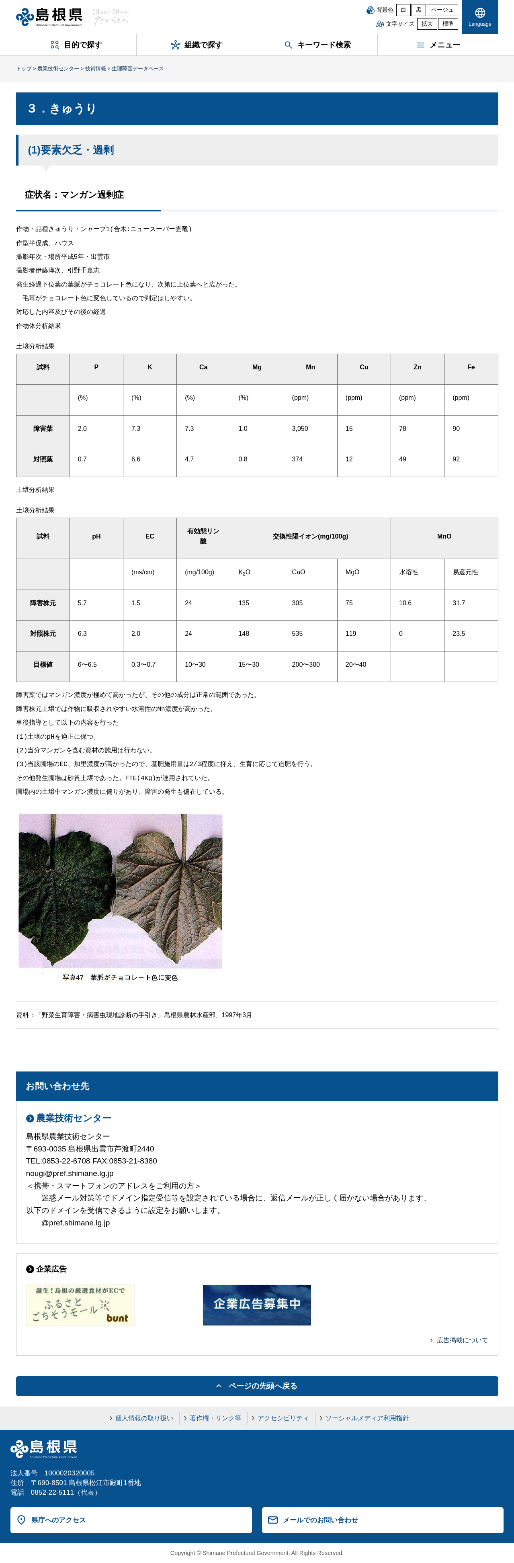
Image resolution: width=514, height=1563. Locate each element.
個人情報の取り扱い (144, 1418)
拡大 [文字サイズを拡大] (427, 24)
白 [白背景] (403, 10)
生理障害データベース (138, 69)
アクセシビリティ (283, 1418)
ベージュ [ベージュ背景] (442, 10)
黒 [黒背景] (419, 10)
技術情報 (95, 69)
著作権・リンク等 (215, 1418)
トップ (24, 69)
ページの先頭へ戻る (263, 1386)
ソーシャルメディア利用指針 (367, 1418)
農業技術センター (58, 69)
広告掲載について (462, 1340)
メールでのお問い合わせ (320, 1520)
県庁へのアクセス (58, 1520)
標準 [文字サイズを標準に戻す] (448, 24)
